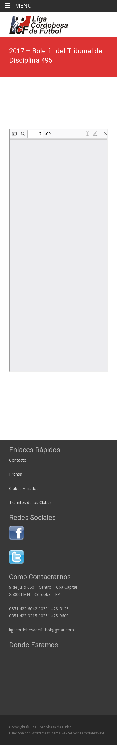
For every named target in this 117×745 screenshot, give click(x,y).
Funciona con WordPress (30, 733)
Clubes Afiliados (24, 488)
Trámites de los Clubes (30, 502)
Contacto (18, 460)
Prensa (15, 474)
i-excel (67, 733)
